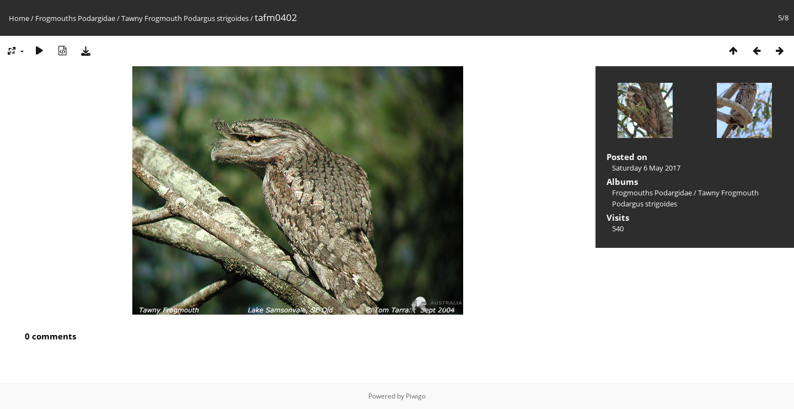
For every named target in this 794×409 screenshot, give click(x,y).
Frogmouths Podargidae (75, 18)
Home (19, 18)
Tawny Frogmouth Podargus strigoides (185, 18)
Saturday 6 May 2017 (646, 168)
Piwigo (416, 396)
